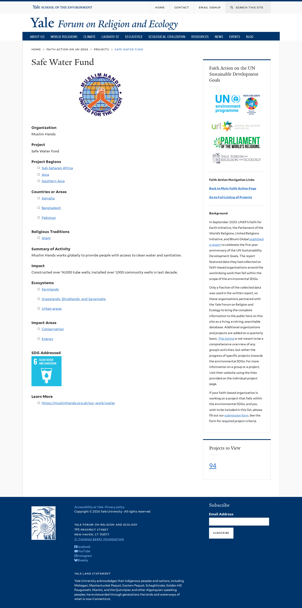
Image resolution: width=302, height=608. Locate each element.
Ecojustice (133, 36)
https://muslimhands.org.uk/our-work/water (78, 403)
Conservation (53, 329)
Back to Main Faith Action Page (232, 188)
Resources (200, 36)
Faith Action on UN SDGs (67, 49)
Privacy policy (114, 507)
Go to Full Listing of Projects (230, 197)
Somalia (48, 198)
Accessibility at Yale (88, 507)
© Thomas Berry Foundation (99, 539)
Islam (46, 238)
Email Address (221, 514)
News (219, 36)
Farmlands (50, 289)
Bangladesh (51, 208)
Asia (45, 175)
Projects (101, 49)
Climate (89, 36)
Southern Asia (53, 181)
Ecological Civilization (167, 36)
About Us (37, 36)
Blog (250, 36)
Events (234, 36)
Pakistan (49, 218)
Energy (47, 339)
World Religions (64, 36)
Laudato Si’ (110, 36)
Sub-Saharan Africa (57, 168)
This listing (226, 338)
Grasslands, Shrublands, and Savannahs (74, 299)
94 (212, 465)
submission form (236, 415)
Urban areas (52, 309)
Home (36, 49)
